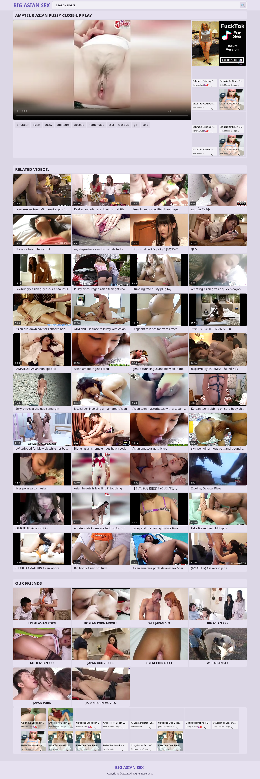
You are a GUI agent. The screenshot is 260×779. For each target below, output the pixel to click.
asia (111, 125)
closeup (79, 125)
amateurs (63, 125)
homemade (96, 125)
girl (136, 125)
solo (145, 125)
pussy (48, 125)
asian (36, 125)
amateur (23, 125)
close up (123, 125)
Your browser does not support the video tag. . (102, 70)
